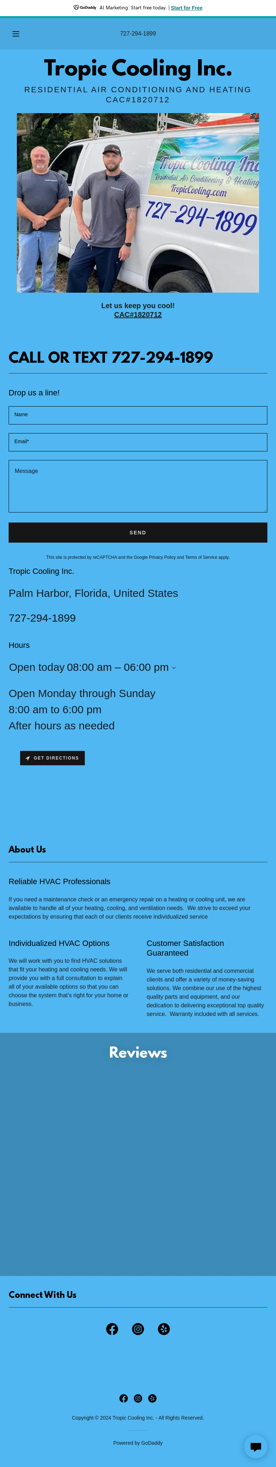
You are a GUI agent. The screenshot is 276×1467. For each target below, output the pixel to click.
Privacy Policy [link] (162, 557)
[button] (20, 34)
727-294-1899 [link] (138, 34)
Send (138, 532)
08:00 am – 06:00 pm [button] (118, 667)
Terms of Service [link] (201, 557)
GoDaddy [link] (151, 1443)
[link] (138, 73)
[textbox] (138, 415)
